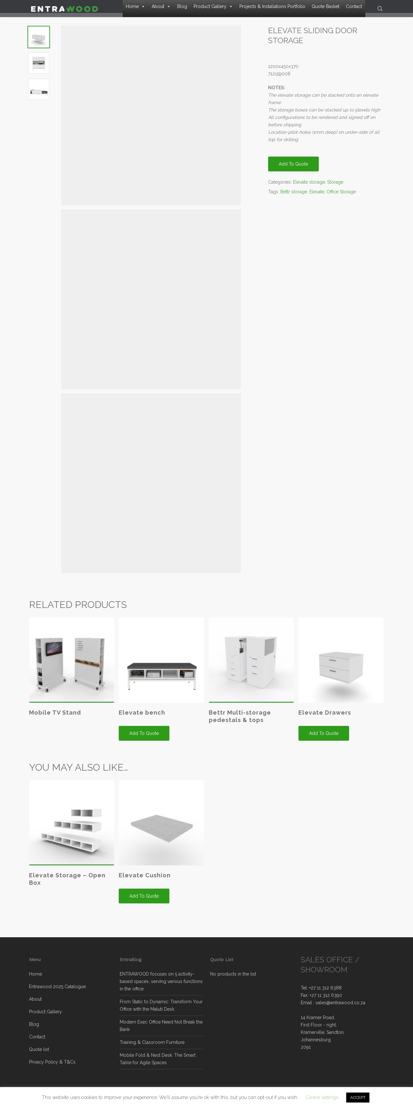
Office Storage (341, 196)
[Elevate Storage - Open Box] (71, 828)
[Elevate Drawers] (341, 665)
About (161, 6)
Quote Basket (325, 6)
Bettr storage (293, 196)
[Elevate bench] (161, 665)
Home (135, 6)
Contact (354, 6)
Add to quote (293, 169)
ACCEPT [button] (358, 1097)
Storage (335, 187)
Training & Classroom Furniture (152, 1042)
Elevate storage (309, 187)
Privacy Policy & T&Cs (52, 1062)
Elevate (316, 196)
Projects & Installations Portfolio (272, 6)
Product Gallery (213, 6)
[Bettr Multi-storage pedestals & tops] (251, 665)
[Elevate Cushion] (161, 828)
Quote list (39, 1049)
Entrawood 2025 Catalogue (57, 986)
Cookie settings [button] (322, 1097)
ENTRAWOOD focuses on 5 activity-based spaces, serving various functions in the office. (161, 981)
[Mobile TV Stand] (71, 665)
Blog (182, 6)
